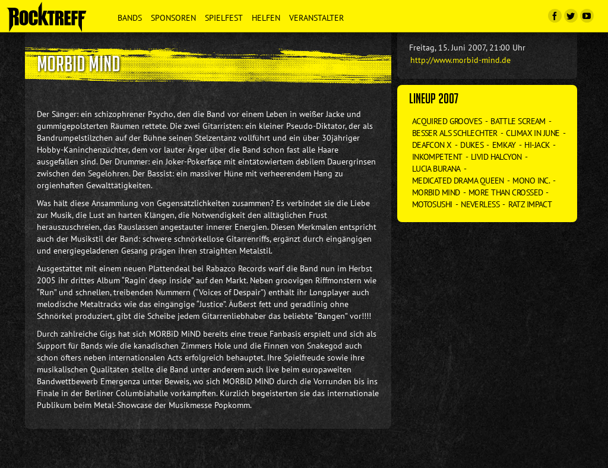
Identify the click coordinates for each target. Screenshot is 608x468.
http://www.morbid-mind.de (460, 60)
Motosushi (432, 204)
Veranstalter (316, 17)
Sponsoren (173, 17)
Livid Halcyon (496, 156)
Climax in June (532, 133)
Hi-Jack (537, 145)
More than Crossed (505, 192)
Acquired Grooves (447, 121)
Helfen (266, 17)
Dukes (471, 145)
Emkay (504, 145)
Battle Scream (518, 121)
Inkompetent (437, 156)
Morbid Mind (436, 192)
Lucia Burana (436, 168)
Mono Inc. (531, 180)
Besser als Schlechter (455, 133)
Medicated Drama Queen (458, 180)
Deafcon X (432, 145)
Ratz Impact (530, 204)
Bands (130, 17)
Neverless (480, 204)
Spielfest (224, 17)
